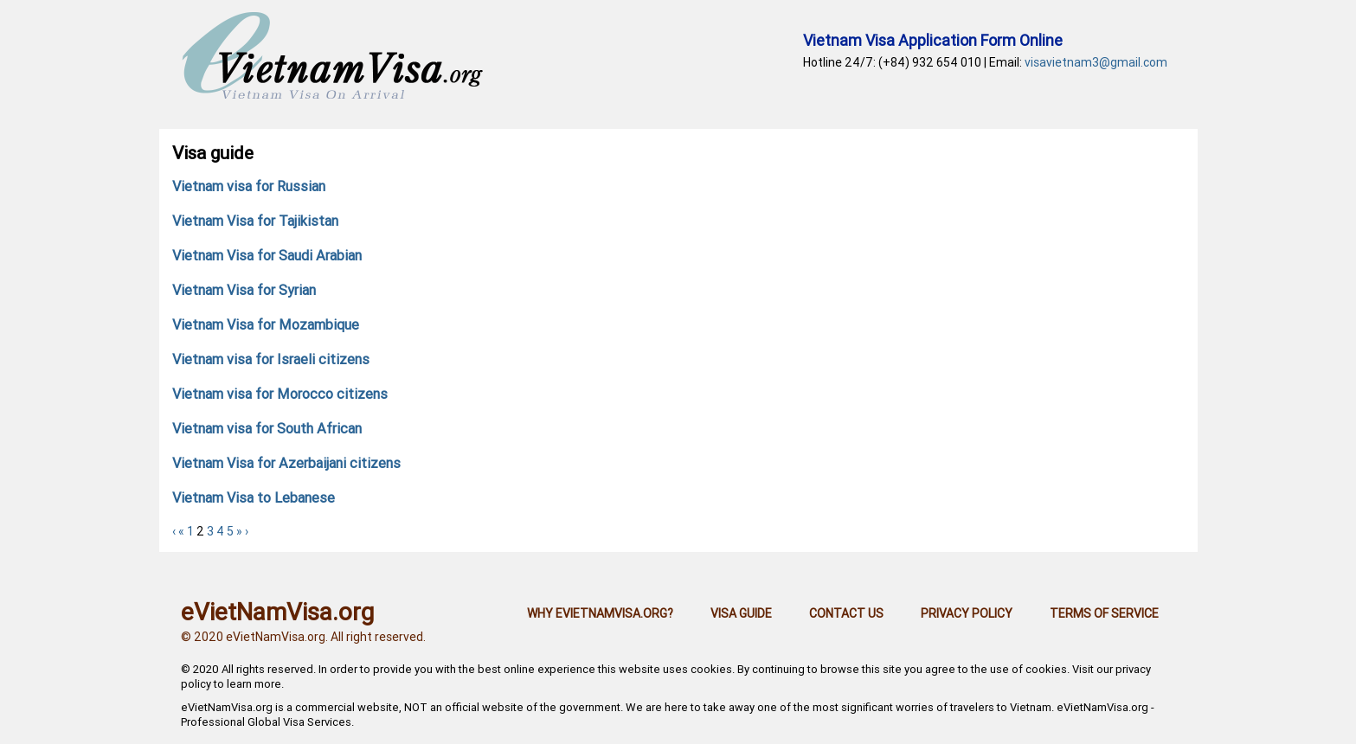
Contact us (846, 613)
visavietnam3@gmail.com (1096, 62)
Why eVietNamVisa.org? (600, 613)
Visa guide (741, 613)
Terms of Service (1104, 613)
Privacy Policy (966, 613)
